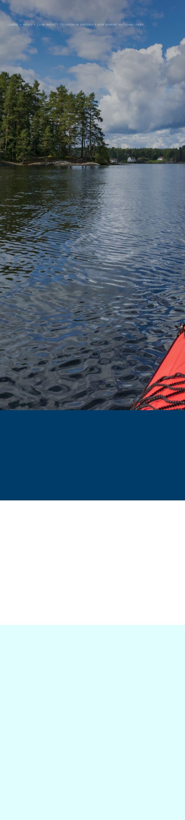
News (27, 24)
